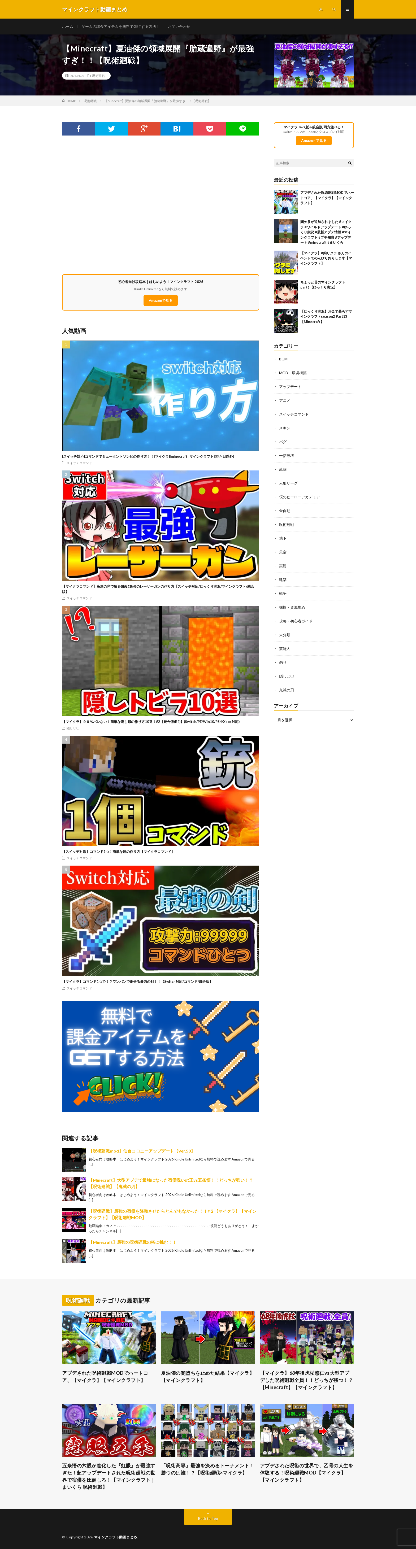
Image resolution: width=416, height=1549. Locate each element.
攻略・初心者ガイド (296, 621)
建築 (283, 579)
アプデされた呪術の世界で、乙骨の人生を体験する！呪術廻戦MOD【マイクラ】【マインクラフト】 (306, 1473)
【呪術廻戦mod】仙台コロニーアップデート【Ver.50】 (142, 1150)
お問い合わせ (179, 26)
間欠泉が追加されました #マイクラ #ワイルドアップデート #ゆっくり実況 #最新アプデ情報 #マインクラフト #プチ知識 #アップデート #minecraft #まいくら (326, 232)
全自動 (284, 510)
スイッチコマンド (79, 462)
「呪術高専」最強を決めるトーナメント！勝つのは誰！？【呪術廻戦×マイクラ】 (207, 1469)
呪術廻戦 (98, 75)
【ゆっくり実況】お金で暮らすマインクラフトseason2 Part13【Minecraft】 (326, 316)
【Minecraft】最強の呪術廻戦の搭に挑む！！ (132, 1242)
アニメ (284, 400)
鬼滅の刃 (286, 690)
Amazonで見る (160, 300)
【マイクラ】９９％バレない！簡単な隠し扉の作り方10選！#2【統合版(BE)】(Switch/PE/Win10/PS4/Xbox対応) (151, 721)
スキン (284, 428)
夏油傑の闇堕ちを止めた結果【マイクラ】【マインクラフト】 (207, 1376)
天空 (283, 552)
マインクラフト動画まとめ (115, 1537)
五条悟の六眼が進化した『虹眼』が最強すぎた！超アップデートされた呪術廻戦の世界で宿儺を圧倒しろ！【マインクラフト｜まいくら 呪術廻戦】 (108, 1476)
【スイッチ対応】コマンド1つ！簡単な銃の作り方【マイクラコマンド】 (118, 851)
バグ (283, 441)
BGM (283, 359)
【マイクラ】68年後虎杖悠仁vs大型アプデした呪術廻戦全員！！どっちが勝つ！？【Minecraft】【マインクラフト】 (306, 1380)
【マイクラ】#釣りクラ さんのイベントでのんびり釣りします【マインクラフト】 (326, 258)
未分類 (284, 634)
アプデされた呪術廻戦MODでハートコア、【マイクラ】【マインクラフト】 (327, 197)
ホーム (67, 26)
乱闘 (283, 469)
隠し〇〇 (73, 728)
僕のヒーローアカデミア (299, 497)
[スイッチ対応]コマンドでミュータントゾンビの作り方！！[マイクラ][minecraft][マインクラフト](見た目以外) (148, 456)
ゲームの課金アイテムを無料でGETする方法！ (120, 26)
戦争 (283, 593)
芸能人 (284, 648)
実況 (283, 566)
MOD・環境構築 (293, 372)
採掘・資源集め (292, 607)
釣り (283, 662)
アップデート (290, 386)
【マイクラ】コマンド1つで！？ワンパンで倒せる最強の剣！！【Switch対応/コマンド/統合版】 (137, 981)
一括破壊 (286, 455)
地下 (283, 538)
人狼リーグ (288, 483)
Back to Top (208, 1518)
